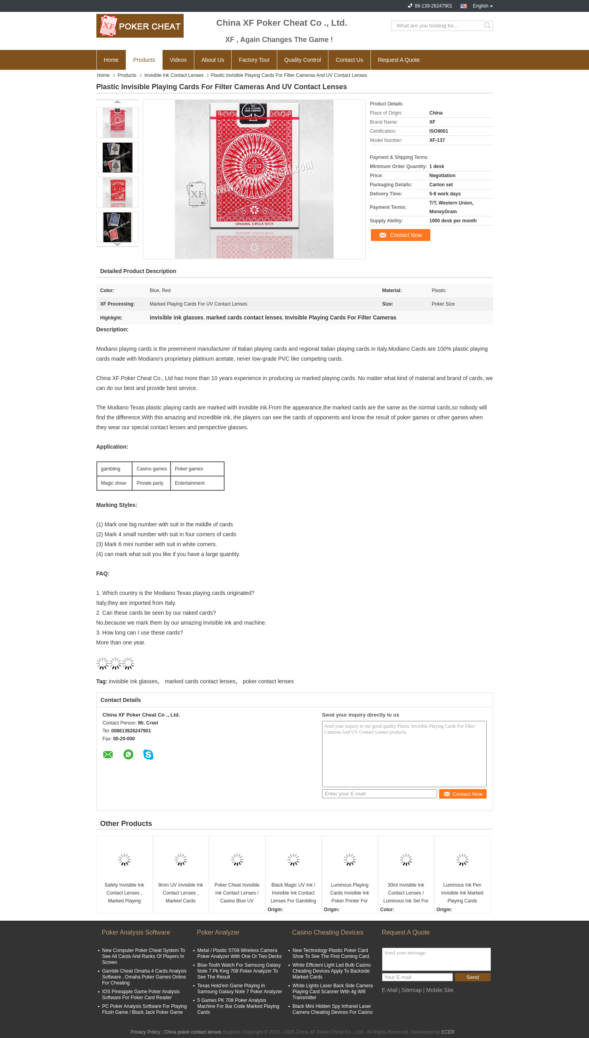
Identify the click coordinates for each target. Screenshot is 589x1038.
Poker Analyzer (218, 932)
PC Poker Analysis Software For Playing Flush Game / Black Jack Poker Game (144, 1009)
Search (488, 26)
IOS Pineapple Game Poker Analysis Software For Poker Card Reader (141, 994)
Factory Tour (254, 60)
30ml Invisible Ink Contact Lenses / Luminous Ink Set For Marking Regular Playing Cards (405, 893)
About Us (212, 60)
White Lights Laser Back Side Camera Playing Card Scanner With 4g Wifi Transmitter (333, 991)
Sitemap (411, 990)
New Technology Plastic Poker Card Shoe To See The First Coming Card (331, 953)
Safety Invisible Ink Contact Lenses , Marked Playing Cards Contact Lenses (124, 893)
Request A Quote (399, 60)
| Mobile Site (438, 990)
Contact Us (349, 60)
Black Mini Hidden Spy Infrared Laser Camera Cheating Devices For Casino (333, 1009)
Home (111, 60)
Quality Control (302, 60)
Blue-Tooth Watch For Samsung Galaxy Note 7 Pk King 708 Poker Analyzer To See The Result (239, 971)
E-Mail (390, 990)
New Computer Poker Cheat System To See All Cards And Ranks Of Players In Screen (143, 956)
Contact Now (406, 235)
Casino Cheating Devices (328, 932)
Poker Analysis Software (136, 932)
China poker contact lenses (192, 1032)
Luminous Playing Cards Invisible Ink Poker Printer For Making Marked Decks (349, 893)
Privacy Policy (145, 1032)
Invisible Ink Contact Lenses (173, 75)
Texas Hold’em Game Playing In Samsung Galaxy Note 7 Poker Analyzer (240, 988)
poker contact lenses (268, 681)
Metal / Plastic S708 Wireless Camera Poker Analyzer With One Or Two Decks (240, 953)
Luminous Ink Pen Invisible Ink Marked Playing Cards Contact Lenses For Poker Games (462, 893)
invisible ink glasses (133, 681)
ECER (448, 1032)
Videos (178, 60)
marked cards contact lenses (200, 681)
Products (144, 60)
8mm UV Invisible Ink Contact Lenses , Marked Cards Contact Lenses (180, 893)
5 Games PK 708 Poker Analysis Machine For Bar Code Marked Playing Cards (239, 1006)
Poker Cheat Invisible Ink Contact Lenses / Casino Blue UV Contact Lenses (237, 893)
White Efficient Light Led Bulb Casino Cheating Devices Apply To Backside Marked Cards (332, 971)
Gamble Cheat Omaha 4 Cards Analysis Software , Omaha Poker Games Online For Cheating (144, 977)
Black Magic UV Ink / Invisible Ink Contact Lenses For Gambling (293, 893)
